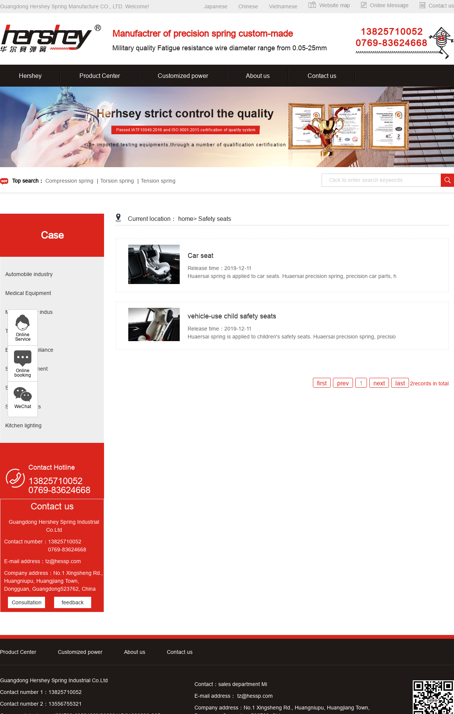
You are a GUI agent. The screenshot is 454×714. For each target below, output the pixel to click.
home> (187, 218)
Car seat (200, 255)
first (322, 383)
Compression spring (69, 181)
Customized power (183, 75)
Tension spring (158, 181)
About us (258, 75)
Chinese (248, 6)
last (400, 383)
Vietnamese (283, 6)
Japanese (215, 6)
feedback (73, 602)
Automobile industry (29, 274)
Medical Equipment (28, 293)
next (379, 383)
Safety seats (214, 218)
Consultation (27, 602)
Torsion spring (117, 181)
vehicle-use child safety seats (232, 316)
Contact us (322, 75)
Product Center (99, 75)
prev (343, 383)
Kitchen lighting (23, 425)
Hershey (30, 75)
